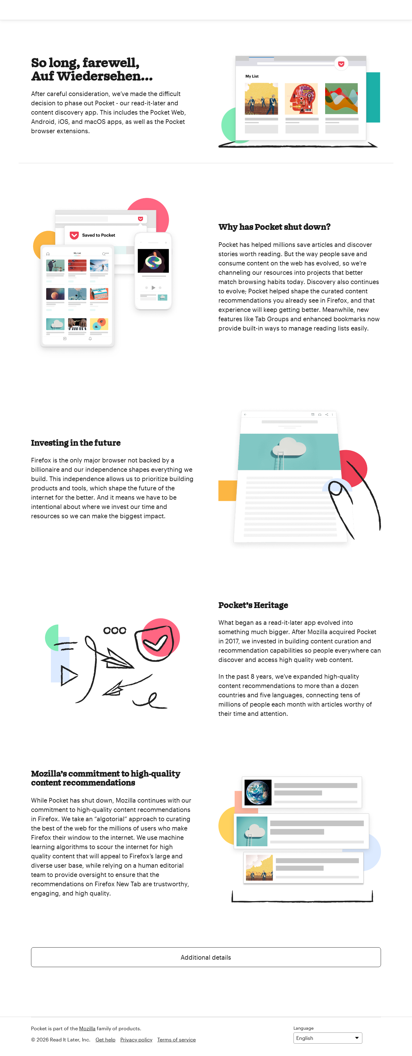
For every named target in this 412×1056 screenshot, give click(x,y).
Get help (105, 1039)
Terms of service (176, 1039)
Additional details (206, 957)
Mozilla (87, 1028)
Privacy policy (136, 1039)
